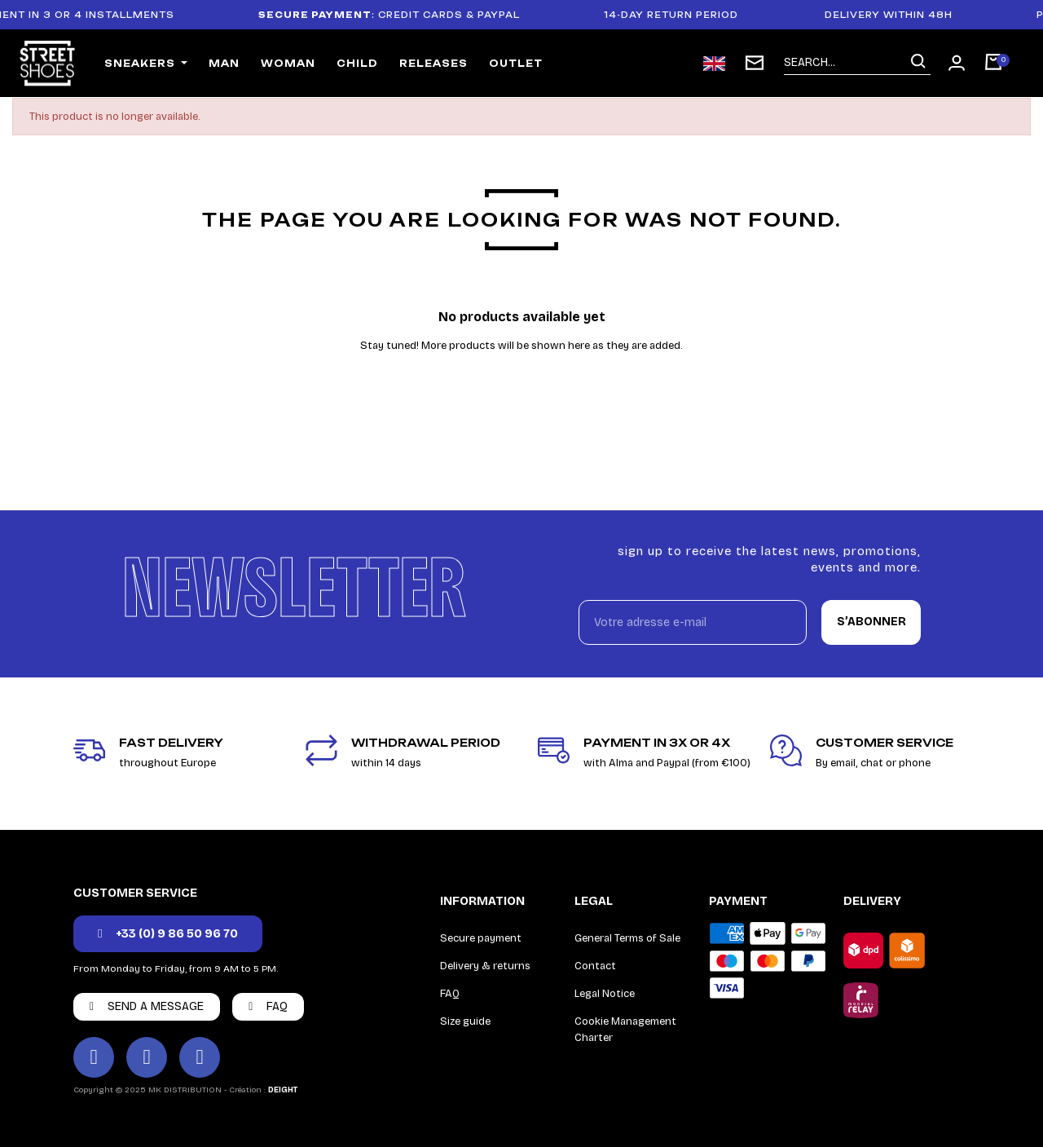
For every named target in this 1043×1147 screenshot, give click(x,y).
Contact (595, 966)
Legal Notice (604, 993)
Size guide (465, 1021)
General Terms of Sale (627, 938)
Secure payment (481, 938)
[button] (167, 933)
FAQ (450, 993)
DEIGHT (282, 1090)
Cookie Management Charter (625, 1029)
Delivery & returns (485, 966)
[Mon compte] (956, 62)
